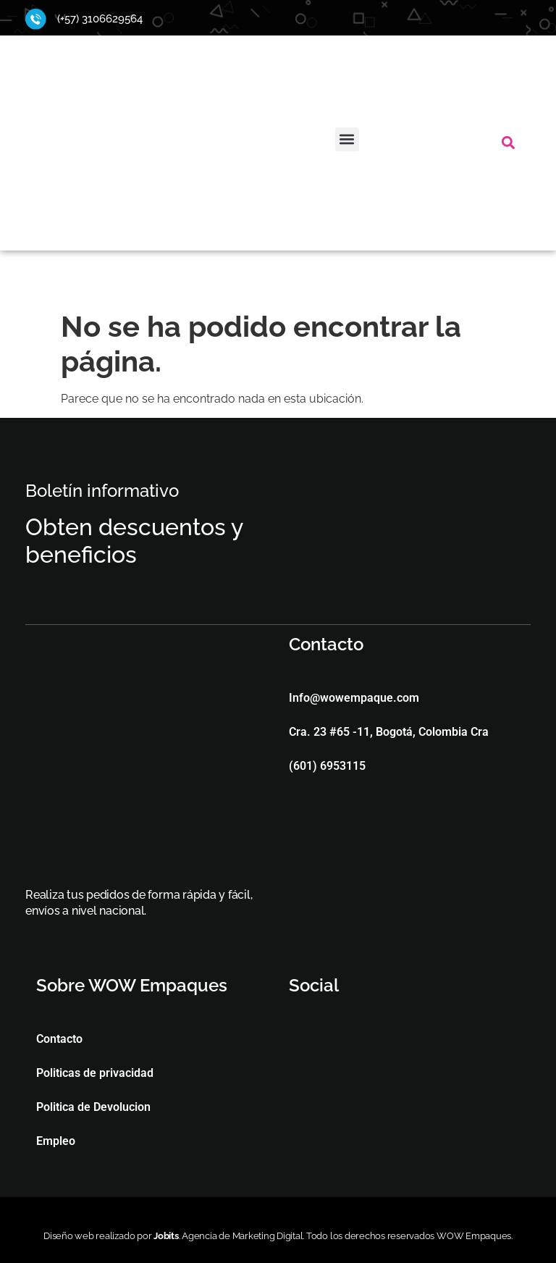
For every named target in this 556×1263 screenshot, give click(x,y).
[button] (347, 139)
